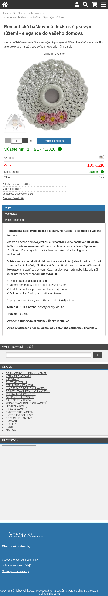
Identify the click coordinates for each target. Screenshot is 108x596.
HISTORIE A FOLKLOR (19, 415)
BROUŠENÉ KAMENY (19, 418)
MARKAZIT (12, 430)
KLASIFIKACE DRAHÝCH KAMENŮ (26, 388)
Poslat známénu (14, 219)
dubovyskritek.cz (25, 590)
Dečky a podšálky (12, 189)
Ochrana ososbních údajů (16, 565)
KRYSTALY (12, 379)
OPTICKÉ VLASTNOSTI (20, 397)
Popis (8, 207)
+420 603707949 (20, 533)
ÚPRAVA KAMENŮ (16, 409)
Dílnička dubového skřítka (16, 184)
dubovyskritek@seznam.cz (26, 536)
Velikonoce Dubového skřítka (18, 193)
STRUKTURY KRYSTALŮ (20, 385)
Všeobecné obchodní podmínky (20, 559)
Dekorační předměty (13, 198)
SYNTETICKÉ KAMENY (19, 412)
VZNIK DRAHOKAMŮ (18, 376)
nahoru (102, 590)
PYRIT (9, 427)
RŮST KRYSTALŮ (16, 382)
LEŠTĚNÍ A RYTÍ (15, 406)
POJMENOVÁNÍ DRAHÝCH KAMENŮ (28, 391)
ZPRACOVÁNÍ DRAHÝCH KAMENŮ (26, 403)
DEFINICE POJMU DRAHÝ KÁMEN (26, 373)
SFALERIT (12, 424)
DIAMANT (11, 421)
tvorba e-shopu (76, 590)
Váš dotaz (11, 213)
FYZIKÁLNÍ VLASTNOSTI (21, 394)
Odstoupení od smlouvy (15, 571)
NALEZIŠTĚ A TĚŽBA (18, 400)
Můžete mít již (33, 149)
